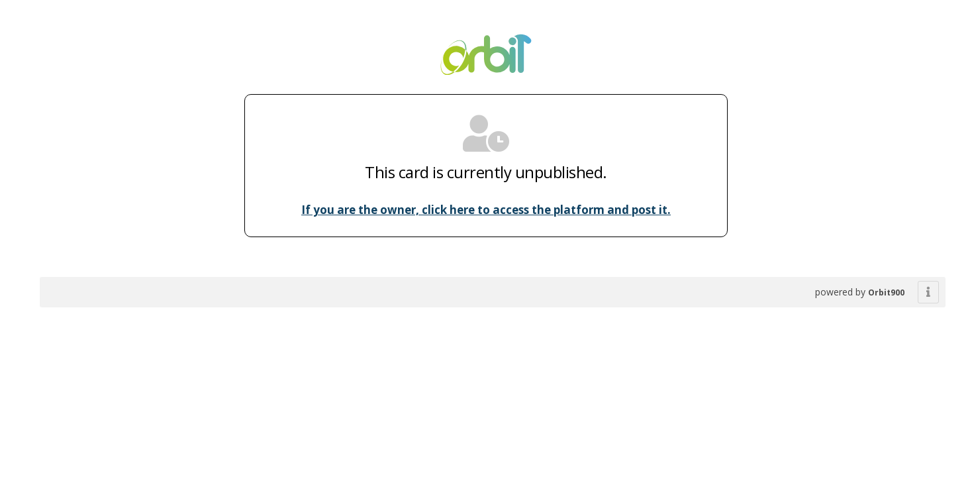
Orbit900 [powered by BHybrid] (886, 292)
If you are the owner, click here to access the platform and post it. (486, 209)
